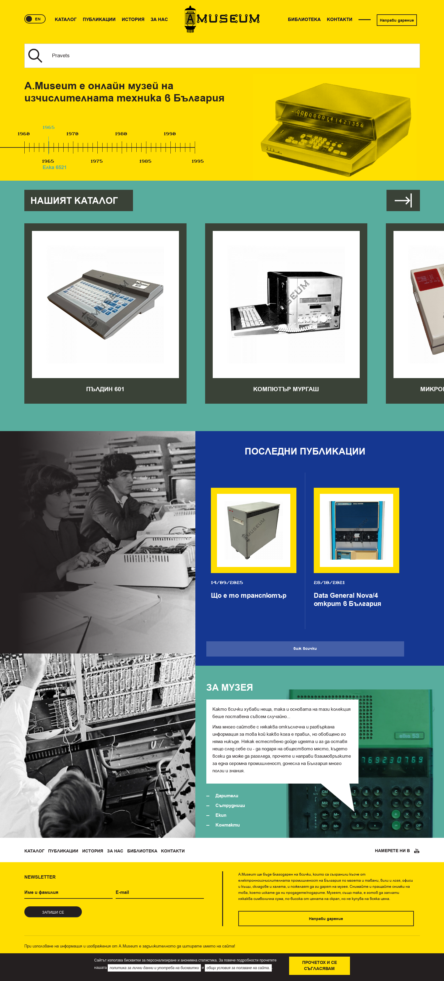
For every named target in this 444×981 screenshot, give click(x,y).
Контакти (227, 825)
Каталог (34, 851)
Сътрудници (230, 805)
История (92, 851)
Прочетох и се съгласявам (319, 966)
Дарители (226, 796)
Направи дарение (397, 20)
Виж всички (403, 200)
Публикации (63, 851)
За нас (115, 851)
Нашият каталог (74, 201)
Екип (220, 815)
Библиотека (142, 851)
